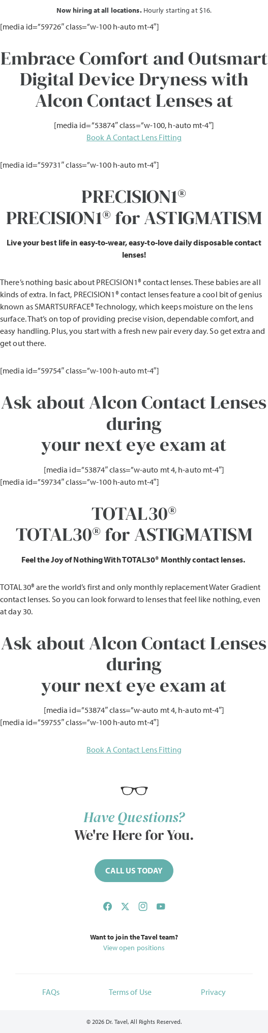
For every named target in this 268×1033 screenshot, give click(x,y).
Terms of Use (130, 992)
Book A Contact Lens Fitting (134, 137)
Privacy (213, 992)
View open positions (134, 947)
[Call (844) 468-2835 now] (134, 870)
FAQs (50, 992)
